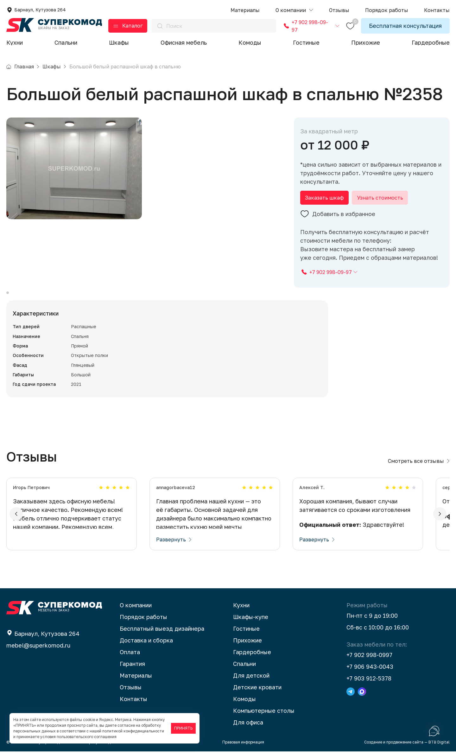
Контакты (133, 700)
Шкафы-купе (250, 618)
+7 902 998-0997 (369, 656)
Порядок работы (143, 618)
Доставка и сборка (146, 641)
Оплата (130, 653)
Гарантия (132, 665)
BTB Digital (439, 743)
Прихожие (365, 42)
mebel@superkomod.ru (38, 646)
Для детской (251, 676)
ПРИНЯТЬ (183, 728)
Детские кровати (257, 688)
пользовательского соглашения (87, 736)
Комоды (249, 42)
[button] (294, 10)
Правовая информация (243, 743)
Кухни (14, 42)
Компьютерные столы (263, 712)
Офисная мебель (184, 42)
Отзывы (131, 688)
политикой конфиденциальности (133, 731)
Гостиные (306, 42)
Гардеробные (431, 42)
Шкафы (119, 42)
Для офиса (248, 723)
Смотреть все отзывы (419, 462)
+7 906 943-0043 (369, 668)
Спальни (65, 42)
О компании (136, 606)
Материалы (136, 676)
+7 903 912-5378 (368, 679)
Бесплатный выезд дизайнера (162, 630)
